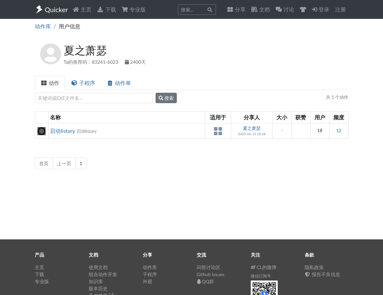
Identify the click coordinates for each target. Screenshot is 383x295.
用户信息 (69, 26)
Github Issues (211, 274)
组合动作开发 (103, 274)
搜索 (166, 98)
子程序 (83, 83)
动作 (49, 83)
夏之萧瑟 (252, 128)
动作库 (43, 26)
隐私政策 (314, 267)
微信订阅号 (261, 275)
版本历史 (98, 288)
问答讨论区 (208, 267)
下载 (106, 9)
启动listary (62, 130)
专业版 (133, 9)
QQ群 (205, 281)
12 (338, 130)
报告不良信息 (322, 274)
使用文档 (98, 267)
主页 (82, 9)
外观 (147, 281)
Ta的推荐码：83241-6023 (92, 62)
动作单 (119, 83)
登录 (320, 9)
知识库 (96, 281)
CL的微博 (264, 267)
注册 (340, 9)
